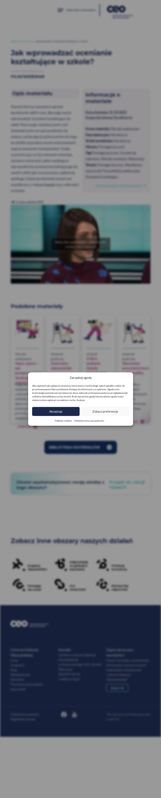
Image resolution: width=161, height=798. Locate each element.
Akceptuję (55, 411)
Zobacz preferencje (105, 411)
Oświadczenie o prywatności (89, 420)
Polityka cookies (63, 420)
